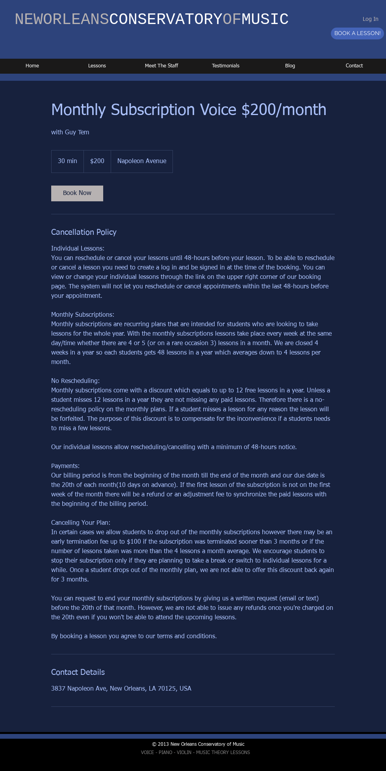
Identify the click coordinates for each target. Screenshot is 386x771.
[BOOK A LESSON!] (357, 33)
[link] (77, 193)
